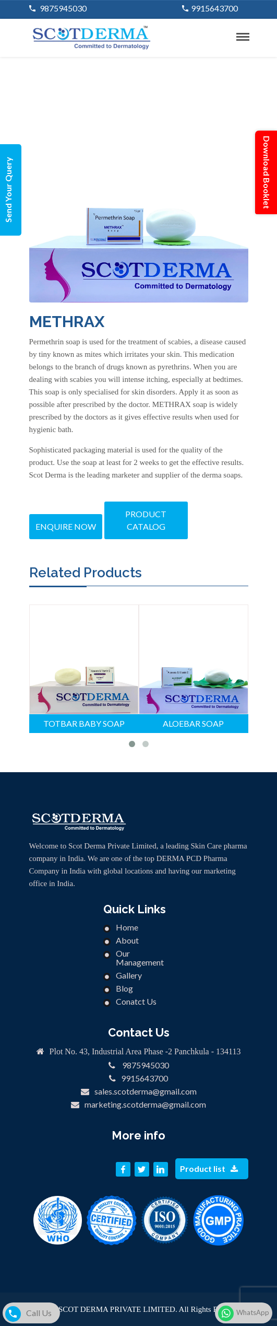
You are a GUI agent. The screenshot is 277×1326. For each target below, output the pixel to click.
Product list (209, 1168)
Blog (124, 988)
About (127, 940)
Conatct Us (136, 1001)
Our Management (140, 957)
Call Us (28, 1314)
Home (127, 927)
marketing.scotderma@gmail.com (145, 1104)
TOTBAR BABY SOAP (84, 723)
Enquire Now (65, 526)
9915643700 (214, 8)
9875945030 (62, 8)
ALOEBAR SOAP (193, 723)
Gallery (129, 975)
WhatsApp (243, 1313)
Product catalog (145, 520)
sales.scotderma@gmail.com (145, 1091)
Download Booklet (267, 172)
